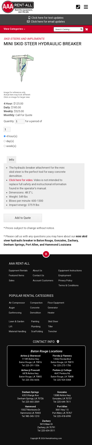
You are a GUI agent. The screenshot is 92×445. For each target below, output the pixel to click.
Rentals (18, 270)
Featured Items (16, 275)
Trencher (52, 331)
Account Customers (43, 280)
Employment (64, 275)
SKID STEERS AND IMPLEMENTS (24, 38)
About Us (37, 270)
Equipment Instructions (70, 270)
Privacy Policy (65, 280)
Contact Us (38, 275)
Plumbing (35, 326)
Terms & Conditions (68, 285)
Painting (35, 321)
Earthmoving (15, 312)
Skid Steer (53, 321)
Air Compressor (17, 302)
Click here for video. (21, 180)
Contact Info (46, 342)
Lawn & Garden (16, 321)
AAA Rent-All (19, 263)
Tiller (50, 326)
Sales (11, 280)
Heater (51, 312)
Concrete (34, 307)
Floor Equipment (56, 302)
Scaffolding (37, 331)
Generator (53, 307)
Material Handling (17, 331)
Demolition (35, 312)
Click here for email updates (46, 21)
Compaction (36, 302)
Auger (12, 307)
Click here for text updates (46, 17)
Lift (10, 326)
